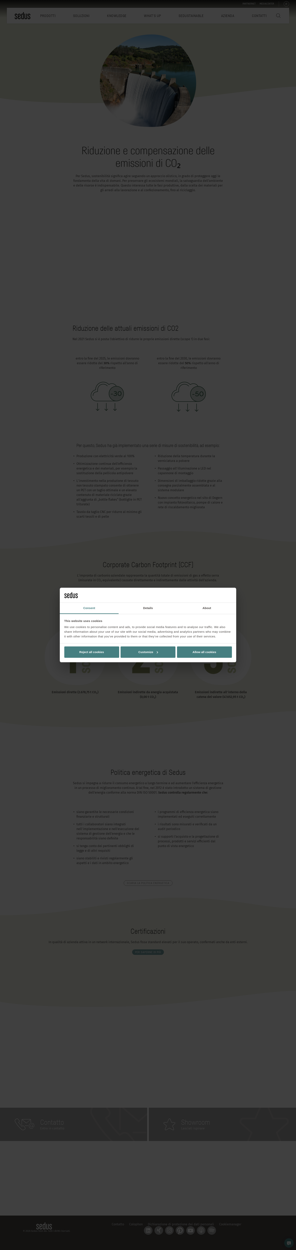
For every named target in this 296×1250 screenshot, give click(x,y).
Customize (148, 652)
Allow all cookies (204, 652)
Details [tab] (148, 608)
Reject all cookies (91, 652)
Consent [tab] (89, 608)
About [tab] (206, 608)
